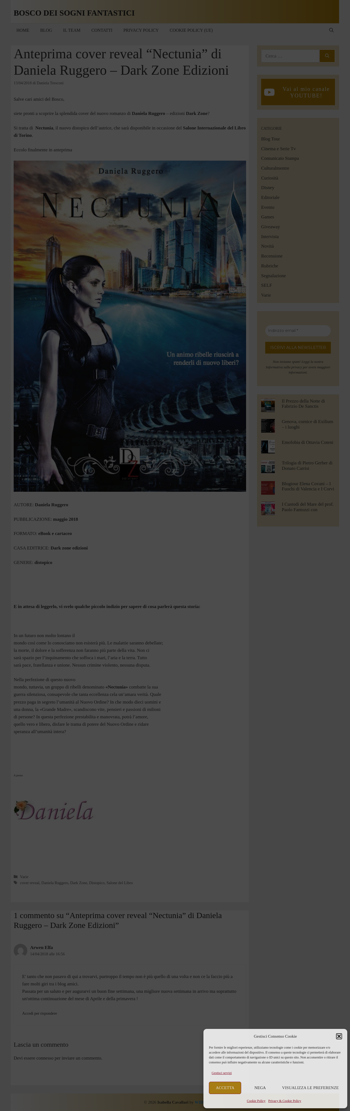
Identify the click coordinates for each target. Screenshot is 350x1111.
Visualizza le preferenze (310, 1088)
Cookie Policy (256, 1101)
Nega (260, 1088)
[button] (339, 1036)
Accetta (225, 1088)
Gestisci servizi (222, 1073)
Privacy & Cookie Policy (284, 1101)
